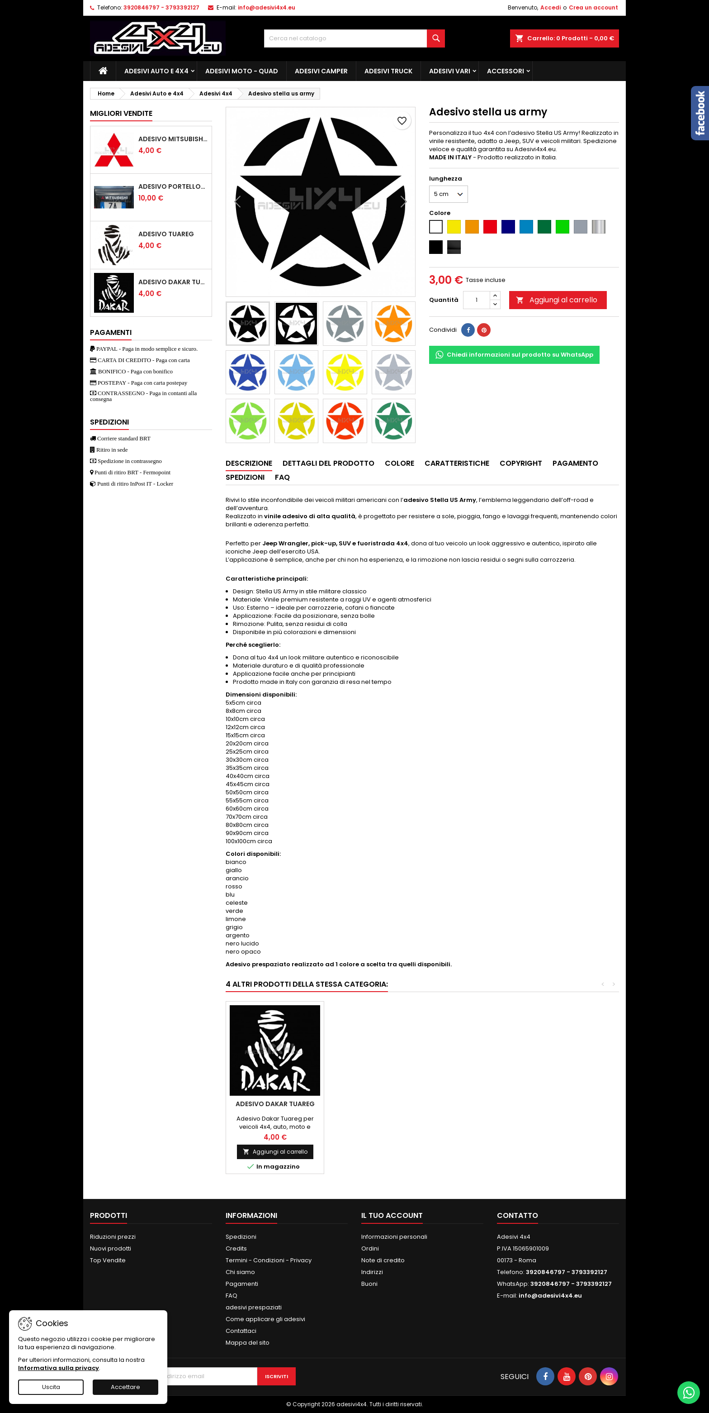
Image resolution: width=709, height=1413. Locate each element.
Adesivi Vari (449, 71)
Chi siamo (240, 1272)
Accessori (505, 71)
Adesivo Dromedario (471, 1103)
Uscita (51, 1387)
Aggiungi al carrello (556, 300)
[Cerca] (354, 38)
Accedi (550, 7)
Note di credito (383, 1260)
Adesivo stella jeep (373, 1103)
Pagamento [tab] (575, 463)
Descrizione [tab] (249, 463)
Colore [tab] (399, 463)
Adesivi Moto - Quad (241, 71)
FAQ (231, 1295)
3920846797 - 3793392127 (161, 7)
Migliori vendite (121, 113)
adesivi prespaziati (254, 1307)
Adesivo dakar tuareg (173, 282)
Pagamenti (242, 1283)
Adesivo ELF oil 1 (275, 1103)
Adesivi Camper (321, 71)
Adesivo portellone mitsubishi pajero (173, 186)
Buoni (369, 1283)
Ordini (370, 1248)
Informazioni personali (394, 1236)
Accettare (125, 1387)
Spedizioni (241, 1236)
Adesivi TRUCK (388, 71)
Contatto (517, 1215)
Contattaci (241, 1331)
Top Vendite (108, 1260)
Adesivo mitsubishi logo (173, 139)
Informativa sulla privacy (58, 1368)
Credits (236, 1248)
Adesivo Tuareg (166, 234)
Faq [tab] (282, 477)
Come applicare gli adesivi (265, 1319)
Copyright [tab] (521, 463)
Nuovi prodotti (110, 1248)
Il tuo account (392, 1215)
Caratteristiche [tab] (457, 463)
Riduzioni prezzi (113, 1236)
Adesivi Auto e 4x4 (156, 71)
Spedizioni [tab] (245, 477)
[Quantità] (476, 300)
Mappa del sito (247, 1342)
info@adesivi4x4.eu (266, 7)
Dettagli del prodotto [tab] (328, 463)
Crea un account (593, 7)
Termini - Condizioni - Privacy (269, 1260)
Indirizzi (372, 1272)
